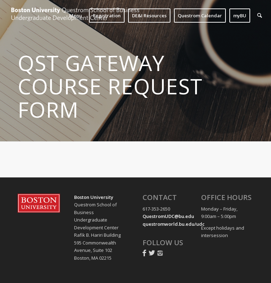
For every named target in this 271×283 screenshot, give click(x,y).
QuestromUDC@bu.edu (168, 216)
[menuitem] (75, 15)
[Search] (259, 15)
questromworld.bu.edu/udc (174, 224)
